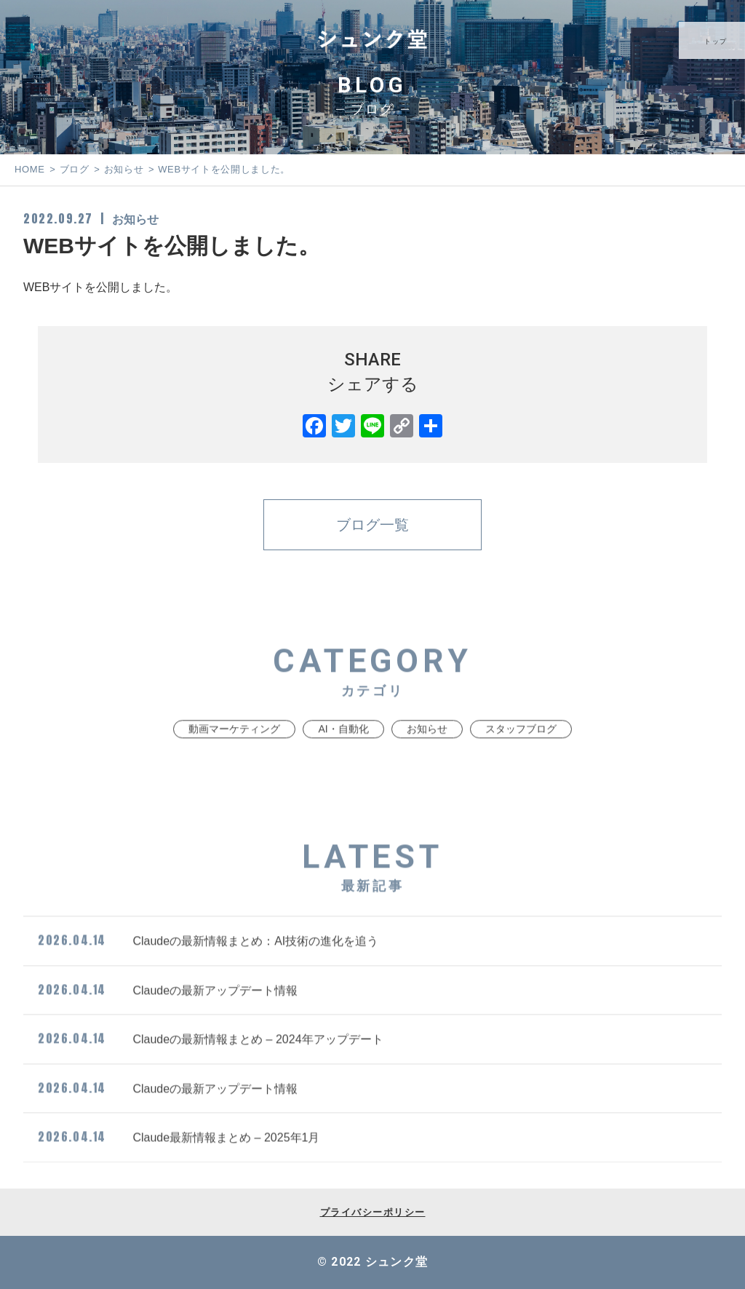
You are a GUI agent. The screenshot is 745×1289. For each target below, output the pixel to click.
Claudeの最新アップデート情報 (168, 1017)
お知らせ (135, 219)
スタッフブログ (521, 758)
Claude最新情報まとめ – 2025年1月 (178, 1165)
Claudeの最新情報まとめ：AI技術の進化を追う (208, 968)
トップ (717, 42)
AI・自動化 (343, 758)
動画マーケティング (234, 758)
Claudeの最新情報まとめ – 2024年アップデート (210, 1067)
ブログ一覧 (372, 525)
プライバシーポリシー (373, 1212)
